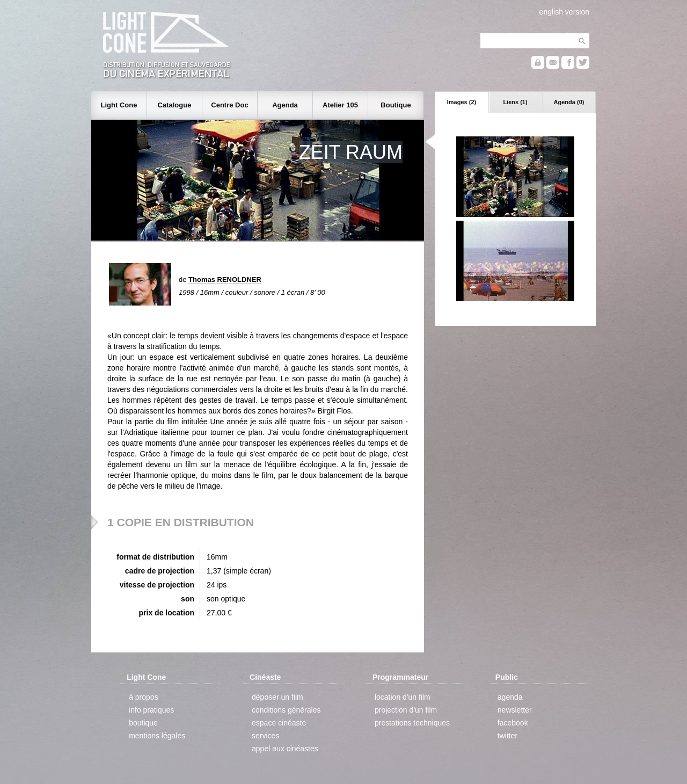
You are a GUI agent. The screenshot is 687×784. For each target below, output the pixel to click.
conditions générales (286, 710)
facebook (513, 722)
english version (564, 12)
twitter (507, 735)
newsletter (515, 710)
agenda (510, 697)
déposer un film (277, 697)
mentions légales (157, 735)
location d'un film (402, 697)
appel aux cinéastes (285, 748)
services (265, 735)
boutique (143, 722)
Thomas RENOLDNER (224, 279)
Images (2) (461, 102)
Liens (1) (515, 102)
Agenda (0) (569, 102)
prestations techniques (412, 722)
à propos (143, 697)
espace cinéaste (279, 722)
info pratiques (151, 710)
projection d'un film (406, 710)
